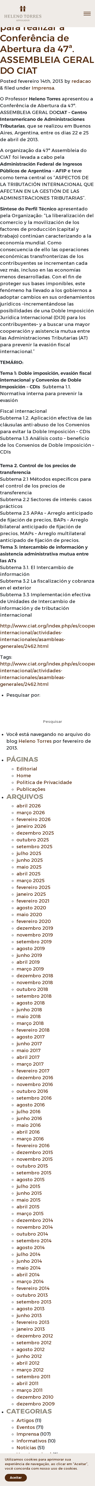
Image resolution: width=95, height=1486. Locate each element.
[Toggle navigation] (87, 13)
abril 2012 (28, 1363)
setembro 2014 (34, 1241)
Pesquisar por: (23, 695)
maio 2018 (28, 1016)
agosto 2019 (30, 948)
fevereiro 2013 (32, 1322)
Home (23, 775)
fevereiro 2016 (33, 1145)
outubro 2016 (32, 1091)
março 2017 (30, 1064)
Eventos (25, 1427)
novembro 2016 (34, 1084)
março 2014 (30, 1281)
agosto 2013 (30, 1309)
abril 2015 (28, 1207)
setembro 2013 (33, 1302)
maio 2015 (28, 1200)
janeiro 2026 (31, 826)
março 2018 (30, 1023)
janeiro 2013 (30, 1329)
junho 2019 (29, 955)
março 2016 (30, 1139)
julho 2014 (28, 1254)
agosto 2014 (30, 1247)
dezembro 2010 (34, 1397)
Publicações (30, 789)
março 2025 (30, 880)
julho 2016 (28, 1111)
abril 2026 (28, 806)
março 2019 (30, 969)
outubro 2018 (32, 989)
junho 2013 (29, 1315)
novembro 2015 (34, 1159)
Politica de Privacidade (44, 782)
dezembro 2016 (34, 1078)
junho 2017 (29, 1044)
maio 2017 (28, 1050)
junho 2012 (29, 1356)
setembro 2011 (33, 1377)
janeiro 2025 (31, 894)
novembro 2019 (34, 935)
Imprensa (43, 88)
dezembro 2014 (34, 1220)
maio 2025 (29, 867)
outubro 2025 (32, 840)
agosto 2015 (30, 1179)
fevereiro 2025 (33, 887)
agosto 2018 (30, 1003)
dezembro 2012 (34, 1336)
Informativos (31, 1441)
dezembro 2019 (34, 928)
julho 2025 (28, 853)
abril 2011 (27, 1383)
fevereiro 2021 (32, 901)
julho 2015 (28, 1186)
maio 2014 (28, 1268)
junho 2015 (29, 1193)
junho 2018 (29, 1010)
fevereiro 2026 (33, 819)
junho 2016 (29, 1118)
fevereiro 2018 (33, 1030)
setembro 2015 (33, 1173)
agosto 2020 (31, 908)
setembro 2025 (34, 846)
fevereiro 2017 (32, 1071)
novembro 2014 (34, 1227)
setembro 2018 (34, 996)
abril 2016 (28, 1132)
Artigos (25, 1420)
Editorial (26, 769)
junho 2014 (29, 1261)
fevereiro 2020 (33, 921)
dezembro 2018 (34, 976)
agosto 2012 (30, 1349)
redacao (81, 81)
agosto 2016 (30, 1105)
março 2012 (30, 1370)
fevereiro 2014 (33, 1288)
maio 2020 (29, 914)
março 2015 (30, 1213)
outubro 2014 (32, 1234)
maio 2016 (28, 1125)
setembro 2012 (33, 1343)
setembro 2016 (34, 1098)
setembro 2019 (34, 942)
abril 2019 (28, 962)
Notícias (26, 1448)
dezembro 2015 (34, 1152)
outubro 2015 (32, 1166)
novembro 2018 (34, 982)
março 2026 (30, 812)
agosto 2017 (30, 1037)
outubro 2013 (32, 1295)
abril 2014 (28, 1275)
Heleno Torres (35, 741)
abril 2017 (28, 1057)
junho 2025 (29, 860)
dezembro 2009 (35, 1404)
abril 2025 (28, 874)
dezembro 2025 (35, 833)
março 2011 (29, 1390)
